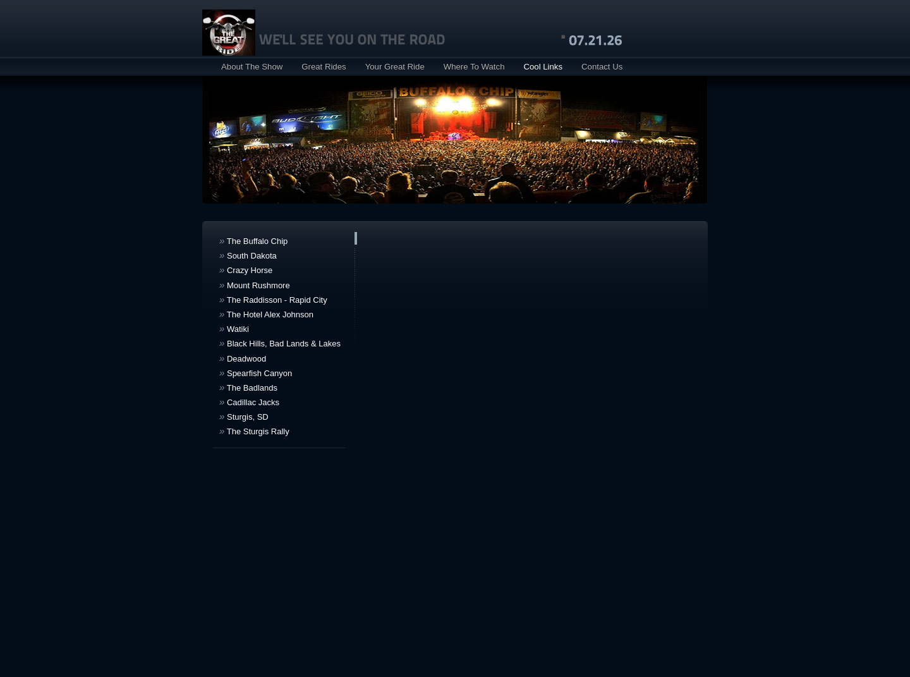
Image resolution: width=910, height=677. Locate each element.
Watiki (234, 328)
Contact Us (601, 66)
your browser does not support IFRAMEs (534, 421)
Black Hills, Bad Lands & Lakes (280, 343)
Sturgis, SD (244, 416)
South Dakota (248, 255)
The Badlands (248, 387)
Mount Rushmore (254, 284)
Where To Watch (474, 66)
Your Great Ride (395, 66)
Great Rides (323, 66)
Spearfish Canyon (255, 372)
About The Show (251, 66)
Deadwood (242, 358)
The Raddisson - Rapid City (273, 299)
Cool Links (542, 66)
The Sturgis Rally (254, 430)
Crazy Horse (245, 269)
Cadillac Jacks (249, 401)
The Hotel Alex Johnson (266, 313)
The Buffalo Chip (253, 240)
